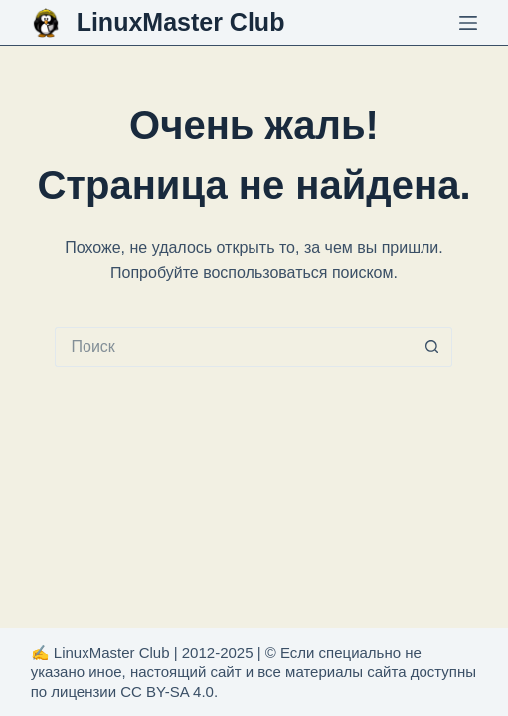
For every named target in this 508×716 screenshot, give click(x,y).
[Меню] (468, 23)
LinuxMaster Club (181, 22)
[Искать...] (234, 347)
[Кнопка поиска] (432, 347)
